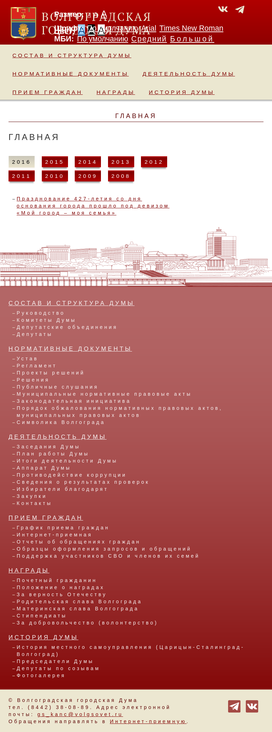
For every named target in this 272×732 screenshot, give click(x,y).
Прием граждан (47, 92)
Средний (149, 39)
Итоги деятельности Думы (67, 461)
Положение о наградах (61, 587)
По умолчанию (112, 28)
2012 (154, 162)
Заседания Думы (48, 446)
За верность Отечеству (62, 594)
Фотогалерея (41, 675)
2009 (87, 176)
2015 (54, 162)
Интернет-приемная (54, 535)
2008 (121, 176)
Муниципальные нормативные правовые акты (104, 394)
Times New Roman (191, 28)
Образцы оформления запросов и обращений (104, 549)
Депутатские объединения (67, 327)
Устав (27, 358)
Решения (33, 380)
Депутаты (35, 334)
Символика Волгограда (61, 422)
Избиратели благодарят (62, 489)
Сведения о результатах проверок (83, 482)
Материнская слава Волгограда (78, 608)
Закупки (32, 496)
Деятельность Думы (189, 74)
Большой (192, 39)
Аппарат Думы (44, 468)
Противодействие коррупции (72, 475)
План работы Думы (53, 454)
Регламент (37, 365)
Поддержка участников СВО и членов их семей (108, 556)
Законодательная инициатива (74, 401)
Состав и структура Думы (71, 55)
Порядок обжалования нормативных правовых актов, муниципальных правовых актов (120, 411)
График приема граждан (63, 527)
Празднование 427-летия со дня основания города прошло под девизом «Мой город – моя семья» (93, 206)
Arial (149, 28)
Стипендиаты (42, 615)
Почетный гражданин (57, 580)
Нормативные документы (70, 74)
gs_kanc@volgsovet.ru (80, 714)
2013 (121, 162)
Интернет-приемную (148, 721)
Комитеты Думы (46, 320)
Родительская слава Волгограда (79, 601)
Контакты (34, 503)
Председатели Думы (55, 661)
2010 (54, 176)
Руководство (41, 313)
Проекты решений (51, 373)
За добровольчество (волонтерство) (87, 623)
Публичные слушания (58, 387)
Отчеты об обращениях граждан (79, 542)
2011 (21, 176)
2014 (87, 162)
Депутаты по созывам (58, 668)
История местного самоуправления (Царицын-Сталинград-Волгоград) (131, 650)
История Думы (182, 92)
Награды (116, 92)
